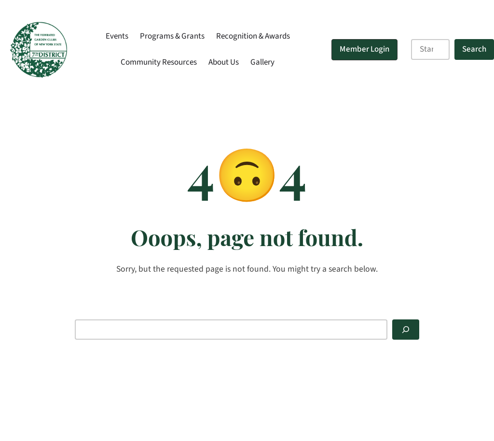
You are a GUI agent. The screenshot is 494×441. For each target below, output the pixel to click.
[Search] (405, 329)
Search (474, 49)
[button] (364, 49)
